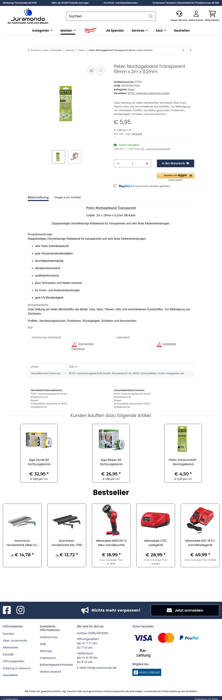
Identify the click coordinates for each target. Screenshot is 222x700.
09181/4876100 (98, 633)
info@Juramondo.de (102, 668)
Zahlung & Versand (16, 668)
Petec (131, 89)
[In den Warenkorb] (31, 62)
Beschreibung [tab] (38, 197)
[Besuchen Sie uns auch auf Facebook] (7, 610)
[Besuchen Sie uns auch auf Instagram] (20, 610)
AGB (43, 644)
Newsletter (10, 675)
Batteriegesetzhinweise (56, 665)
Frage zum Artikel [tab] (67, 197)
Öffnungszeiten (13, 661)
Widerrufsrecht (50, 672)
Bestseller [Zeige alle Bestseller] (111, 493)
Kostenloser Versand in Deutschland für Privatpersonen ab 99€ (186, 2)
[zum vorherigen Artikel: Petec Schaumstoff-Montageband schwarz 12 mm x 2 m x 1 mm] (190, 50)
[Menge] (132, 163)
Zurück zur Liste (39, 50)
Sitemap (46, 651)
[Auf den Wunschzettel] (101, 71)
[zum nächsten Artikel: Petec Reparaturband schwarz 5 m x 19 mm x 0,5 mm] (183, 50)
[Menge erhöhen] (147, 163)
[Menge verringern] (118, 163)
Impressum (48, 658)
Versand (136, 134)
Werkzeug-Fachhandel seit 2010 (20, 2)
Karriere (8, 634)
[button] (179, 16)
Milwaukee (10, 647)
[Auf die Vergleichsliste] (91, 71)
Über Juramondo (15, 641)
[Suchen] (106, 16)
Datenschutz (49, 637)
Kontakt (8, 654)
